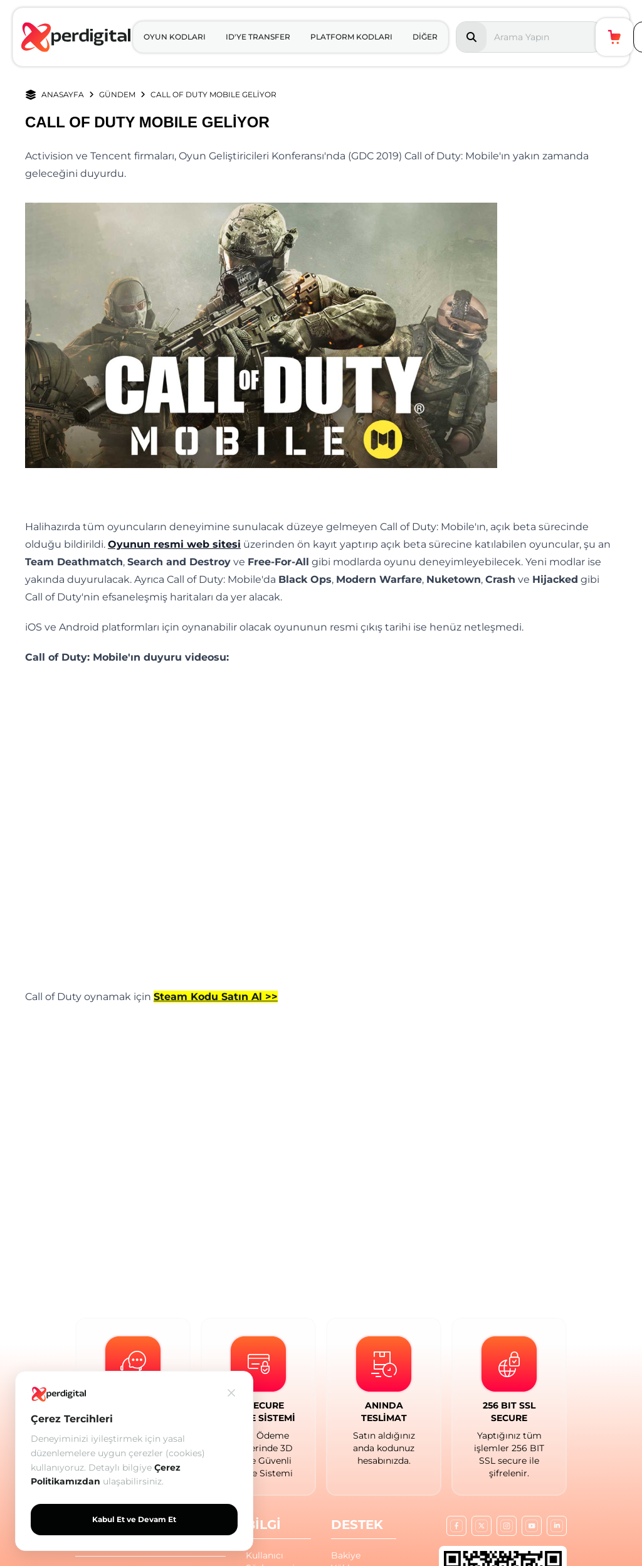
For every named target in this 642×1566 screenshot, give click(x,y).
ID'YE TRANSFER (258, 36)
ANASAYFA (62, 94)
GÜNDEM (117, 94)
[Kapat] (231, 1393)
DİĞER (425, 36)
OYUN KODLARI (175, 36)
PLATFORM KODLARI (351, 36)
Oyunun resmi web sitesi (174, 544)
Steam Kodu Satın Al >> (216, 997)
